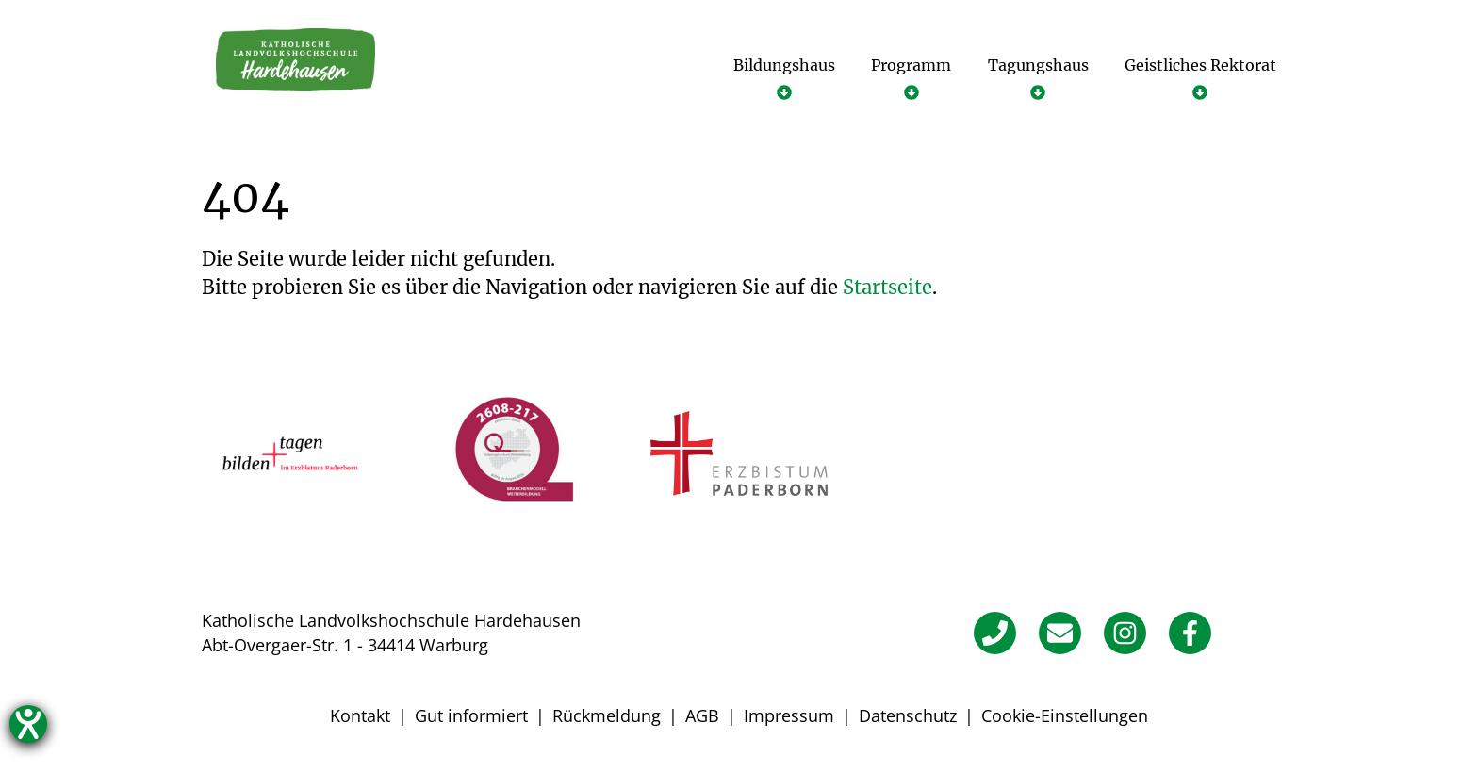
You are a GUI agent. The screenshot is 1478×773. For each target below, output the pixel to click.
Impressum (789, 715)
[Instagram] (1125, 633)
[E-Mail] (1060, 633)
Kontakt (360, 715)
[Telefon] (995, 633)
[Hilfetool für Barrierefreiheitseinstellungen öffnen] (28, 724)
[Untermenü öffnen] (784, 77)
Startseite (887, 287)
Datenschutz (908, 715)
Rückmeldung (606, 715)
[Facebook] (1190, 633)
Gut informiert (471, 715)
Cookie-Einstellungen (1064, 715)
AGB (702, 715)
